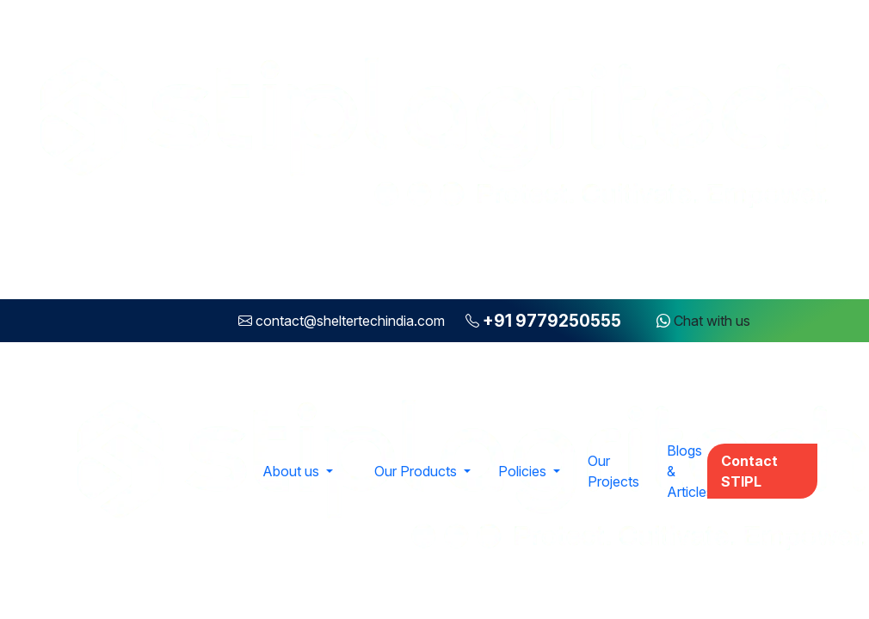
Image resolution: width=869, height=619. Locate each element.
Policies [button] (524, 471)
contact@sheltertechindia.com (350, 320)
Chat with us (703, 320)
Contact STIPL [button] (749, 471)
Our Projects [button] (613, 471)
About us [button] (292, 471)
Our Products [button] (417, 471)
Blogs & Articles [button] (690, 471)
